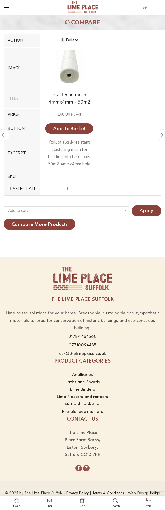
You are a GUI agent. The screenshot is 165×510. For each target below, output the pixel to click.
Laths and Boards (82, 382)
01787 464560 (82, 337)
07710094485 (82, 345)
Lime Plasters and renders (82, 397)
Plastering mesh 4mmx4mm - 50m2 (69, 98)
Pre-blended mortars (82, 412)
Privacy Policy (77, 493)
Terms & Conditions (108, 493)
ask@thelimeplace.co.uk (82, 354)
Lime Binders (82, 390)
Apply (146, 211)
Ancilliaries (82, 375)
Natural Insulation (82, 404)
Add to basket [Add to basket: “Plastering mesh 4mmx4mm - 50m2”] (69, 128)
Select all (24, 189)
